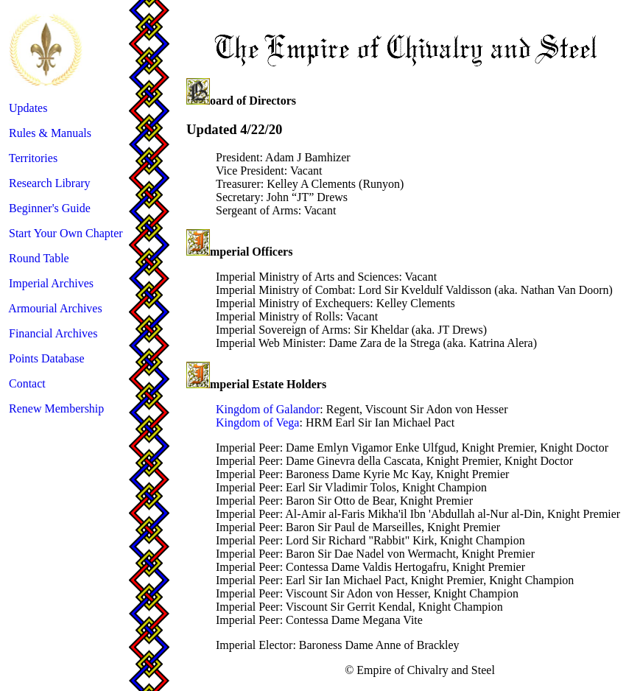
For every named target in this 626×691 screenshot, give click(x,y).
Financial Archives (53, 333)
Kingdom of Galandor (268, 409)
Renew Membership (56, 408)
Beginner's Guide (50, 208)
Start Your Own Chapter (66, 233)
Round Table (39, 258)
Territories (33, 158)
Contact (27, 383)
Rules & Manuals (50, 133)
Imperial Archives (51, 283)
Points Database (47, 358)
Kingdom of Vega (257, 422)
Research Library (50, 183)
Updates (28, 108)
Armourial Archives (55, 308)
